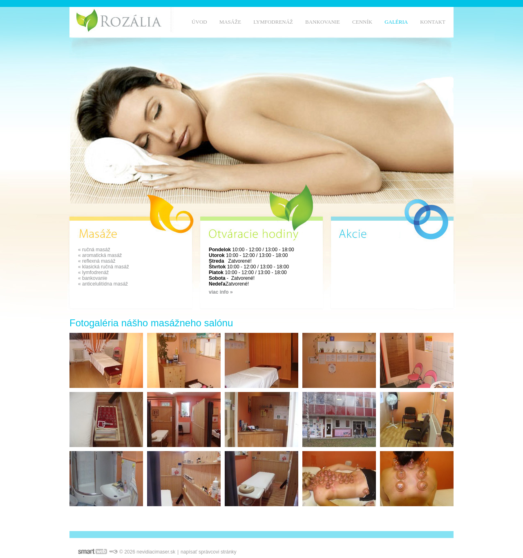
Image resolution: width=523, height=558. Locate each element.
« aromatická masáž (100, 255)
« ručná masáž (94, 249)
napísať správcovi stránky (209, 552)
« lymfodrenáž (93, 272)
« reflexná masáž (96, 261)
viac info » (221, 292)
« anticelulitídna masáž (103, 284)
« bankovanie (92, 278)
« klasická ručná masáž (103, 267)
